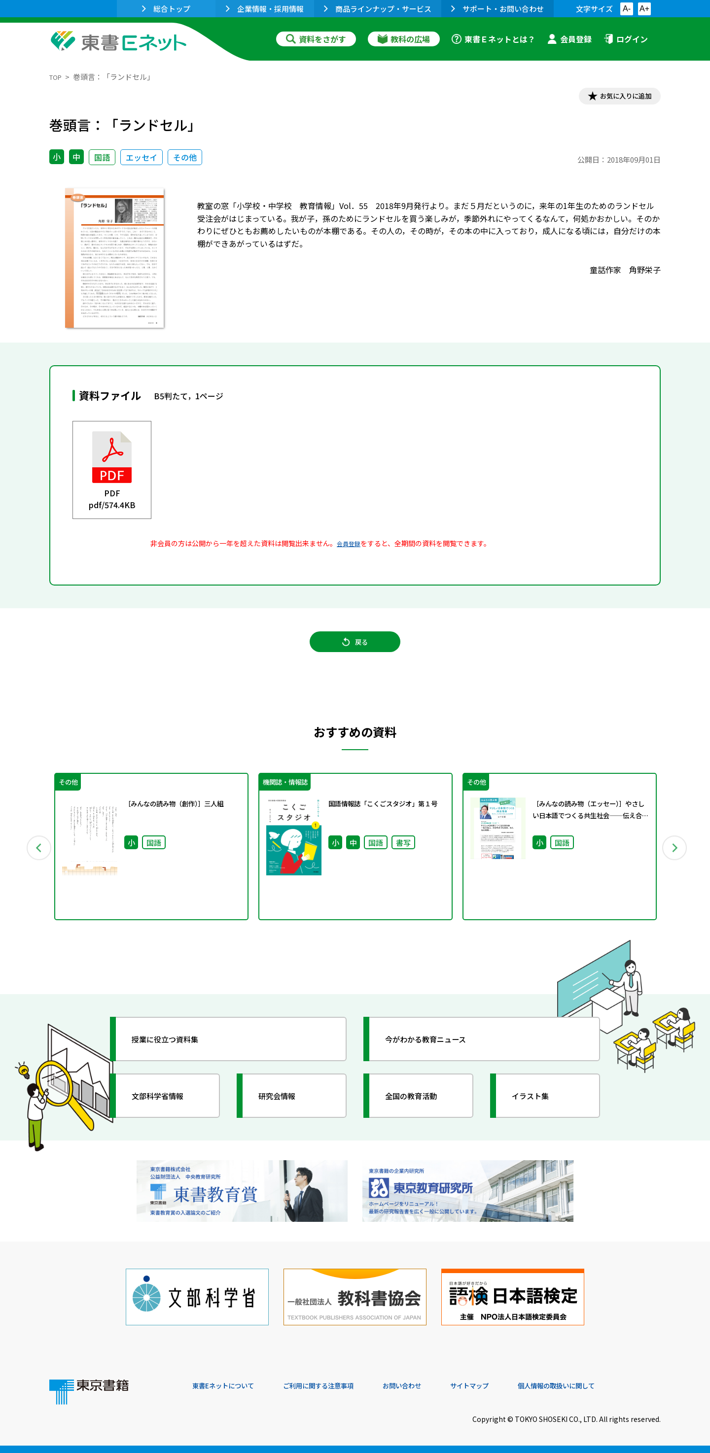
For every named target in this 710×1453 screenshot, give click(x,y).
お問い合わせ (437, 1386)
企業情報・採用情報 (265, 8)
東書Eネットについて (230, 1386)
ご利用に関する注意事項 (340, 1386)
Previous (35, 860)
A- (627, 8)
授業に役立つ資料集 (175, 1055)
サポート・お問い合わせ (497, 8)
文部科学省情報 (167, 1112)
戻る (355, 651)
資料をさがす (316, 39)
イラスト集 (538, 1112)
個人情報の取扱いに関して (613, 1386)
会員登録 (569, 39)
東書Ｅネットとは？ (493, 39)
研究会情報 (284, 1112)
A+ (644, 8)
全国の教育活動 (420, 1112)
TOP (57, 76)
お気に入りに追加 (618, 98)
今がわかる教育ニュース (437, 1055)
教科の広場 (404, 39)
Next (675, 860)
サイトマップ (513, 1386)
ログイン (626, 39)
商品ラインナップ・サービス (377, 8)
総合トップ (166, 8)
